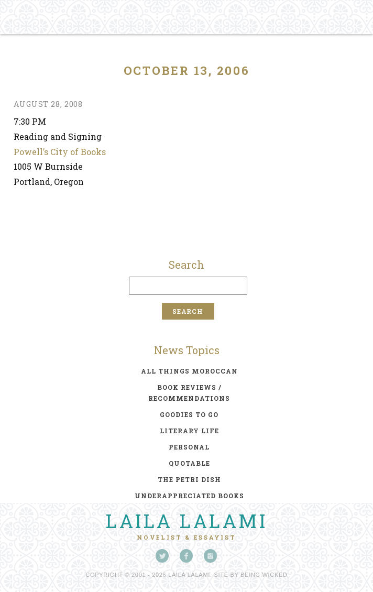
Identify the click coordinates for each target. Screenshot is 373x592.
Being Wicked (264, 575)
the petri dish (189, 479)
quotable (189, 463)
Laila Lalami (186, 520)
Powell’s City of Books (60, 151)
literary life (189, 430)
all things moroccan (189, 371)
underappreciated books (189, 495)
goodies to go (189, 414)
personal (189, 447)
